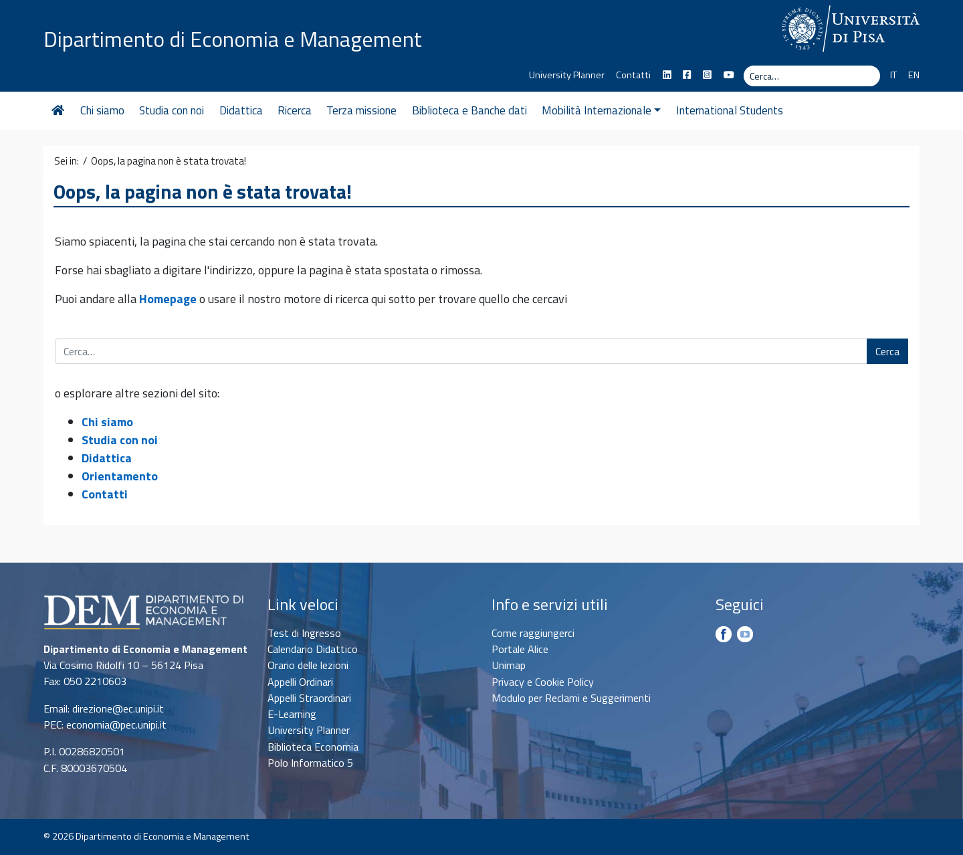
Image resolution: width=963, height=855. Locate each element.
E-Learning (292, 714)
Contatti (633, 75)
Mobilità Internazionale (601, 110)
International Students (729, 110)
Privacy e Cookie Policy (543, 682)
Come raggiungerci (533, 633)
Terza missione (361, 110)
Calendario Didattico (313, 649)
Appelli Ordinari (300, 682)
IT (893, 75)
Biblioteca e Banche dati (469, 110)
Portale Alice (520, 649)
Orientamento (120, 476)
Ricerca (295, 110)
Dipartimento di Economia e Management (232, 39)
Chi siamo (102, 110)
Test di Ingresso (304, 633)
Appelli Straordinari (309, 698)
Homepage (168, 299)
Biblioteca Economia (313, 747)
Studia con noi (171, 110)
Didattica (241, 110)
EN (914, 75)
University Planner (567, 75)
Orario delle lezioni (308, 665)
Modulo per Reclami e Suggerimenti (571, 698)
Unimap (509, 665)
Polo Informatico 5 (310, 763)
